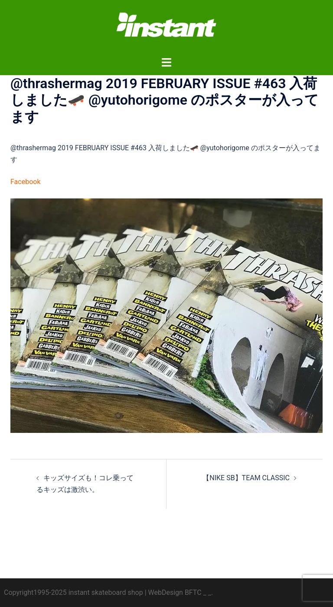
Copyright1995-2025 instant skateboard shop (73, 592)
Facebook (25, 182)
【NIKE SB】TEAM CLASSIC (246, 478)
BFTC (193, 592)
